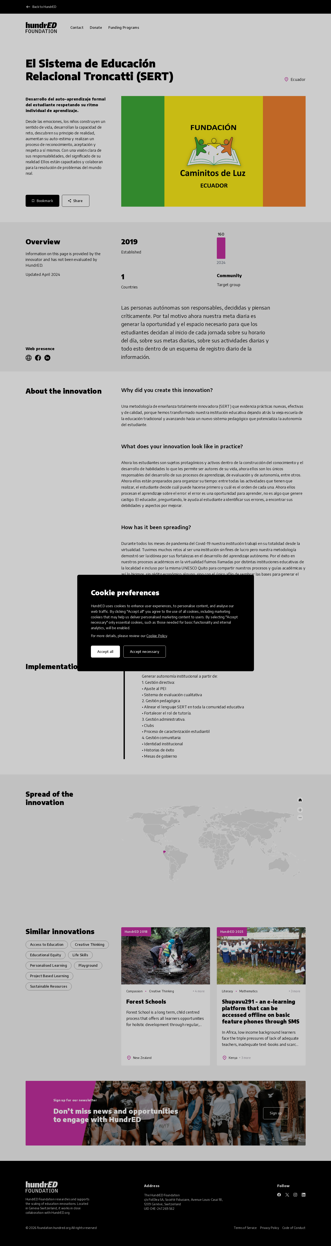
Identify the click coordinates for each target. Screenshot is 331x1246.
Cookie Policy (156, 636)
